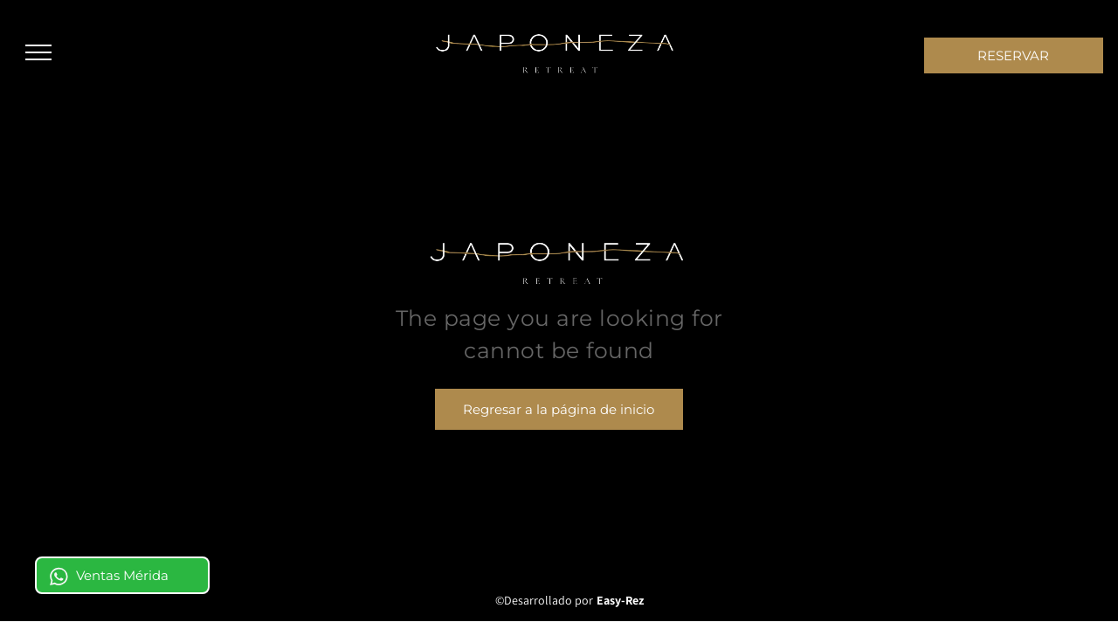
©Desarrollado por (544, 600)
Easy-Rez (620, 600)
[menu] (38, 52)
